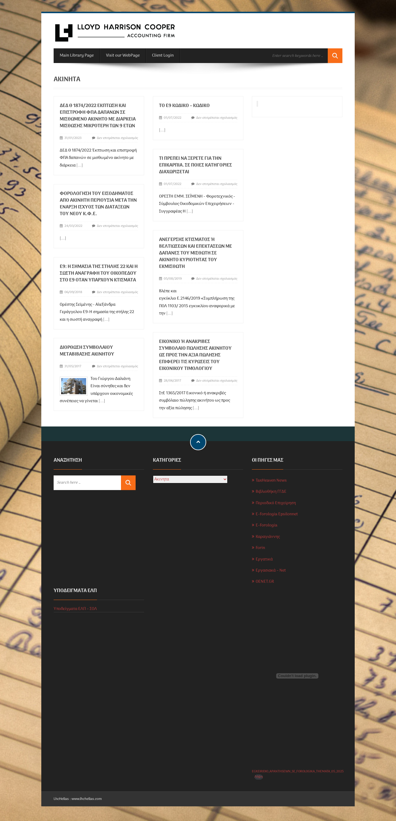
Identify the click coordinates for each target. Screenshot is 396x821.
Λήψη (259, 776)
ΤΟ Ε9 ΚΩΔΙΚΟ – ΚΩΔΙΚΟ (183, 106)
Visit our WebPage (123, 55)
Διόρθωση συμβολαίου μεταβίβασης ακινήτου (87, 349)
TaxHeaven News (271, 480)
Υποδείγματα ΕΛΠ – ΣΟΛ (75, 609)
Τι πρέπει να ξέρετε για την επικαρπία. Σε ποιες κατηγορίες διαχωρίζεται (194, 165)
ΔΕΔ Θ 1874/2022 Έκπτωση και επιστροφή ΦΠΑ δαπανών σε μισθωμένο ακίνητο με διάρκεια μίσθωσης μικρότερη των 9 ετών (98, 116)
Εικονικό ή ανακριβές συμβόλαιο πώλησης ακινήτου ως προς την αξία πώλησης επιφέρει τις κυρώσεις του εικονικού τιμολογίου (194, 353)
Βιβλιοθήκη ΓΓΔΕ (271, 491)
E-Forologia (266, 525)
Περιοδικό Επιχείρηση (276, 503)
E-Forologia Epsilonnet (277, 514)
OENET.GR (265, 581)
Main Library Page (77, 55)
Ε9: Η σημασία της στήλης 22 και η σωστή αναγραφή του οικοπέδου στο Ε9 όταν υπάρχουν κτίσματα (99, 272)
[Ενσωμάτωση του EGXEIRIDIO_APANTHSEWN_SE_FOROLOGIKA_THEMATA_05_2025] (297, 676)
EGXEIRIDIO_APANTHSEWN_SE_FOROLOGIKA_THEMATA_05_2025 (298, 771)
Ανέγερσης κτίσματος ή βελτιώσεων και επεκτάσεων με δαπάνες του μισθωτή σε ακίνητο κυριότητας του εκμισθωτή (194, 252)
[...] (79, 165)
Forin (260, 548)
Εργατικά (264, 559)
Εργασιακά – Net (271, 570)
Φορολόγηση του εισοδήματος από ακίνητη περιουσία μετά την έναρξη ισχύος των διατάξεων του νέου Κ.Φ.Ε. (98, 203)
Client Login (163, 55)
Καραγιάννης (268, 536)
